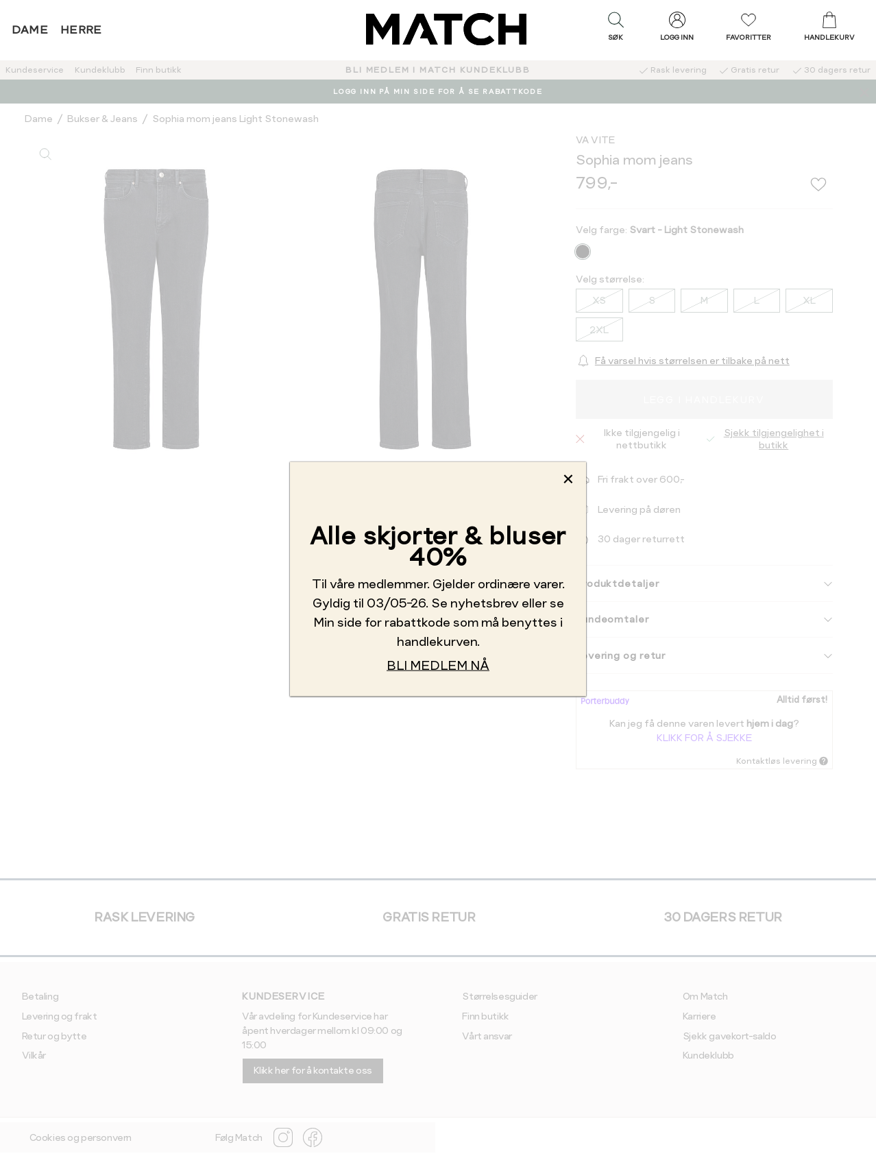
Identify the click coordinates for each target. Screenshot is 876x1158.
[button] (615, 29)
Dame (30, 30)
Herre (81, 30)
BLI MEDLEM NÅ (438, 665)
